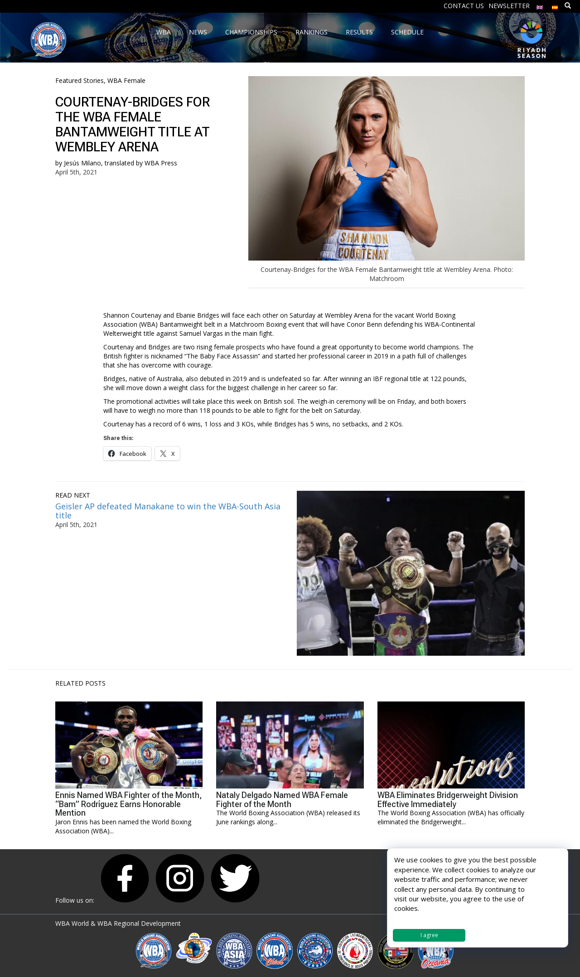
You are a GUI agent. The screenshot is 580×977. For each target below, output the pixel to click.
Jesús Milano (82, 163)
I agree (429, 935)
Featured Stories (79, 80)
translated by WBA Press (141, 163)
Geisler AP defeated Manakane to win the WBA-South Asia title (167, 511)
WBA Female (126, 80)
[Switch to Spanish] (555, 5)
